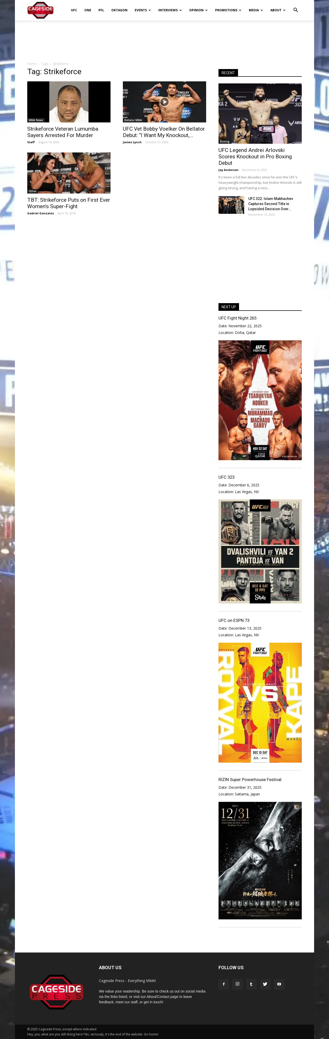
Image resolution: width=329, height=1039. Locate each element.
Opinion (198, 10)
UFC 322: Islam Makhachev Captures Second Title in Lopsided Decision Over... (270, 204)
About (278, 10)
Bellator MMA (133, 120)
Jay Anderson (228, 170)
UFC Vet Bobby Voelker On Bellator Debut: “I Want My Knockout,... (164, 132)
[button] (295, 6)
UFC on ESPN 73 (233, 620)
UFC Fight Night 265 (237, 318)
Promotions (228, 10)
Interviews (170, 10)
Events (143, 10)
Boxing (225, 141)
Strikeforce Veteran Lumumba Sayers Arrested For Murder (62, 132)
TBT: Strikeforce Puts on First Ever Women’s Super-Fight (68, 203)
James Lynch (132, 142)
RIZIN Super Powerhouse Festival (249, 779)
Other (32, 191)
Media (256, 10)
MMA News (36, 120)
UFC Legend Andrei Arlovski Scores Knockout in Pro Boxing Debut (255, 156)
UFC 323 (226, 477)
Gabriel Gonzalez (40, 213)
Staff (31, 142)
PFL (101, 10)
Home (31, 64)
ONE (87, 10)
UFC (74, 10)
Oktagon (119, 10)
